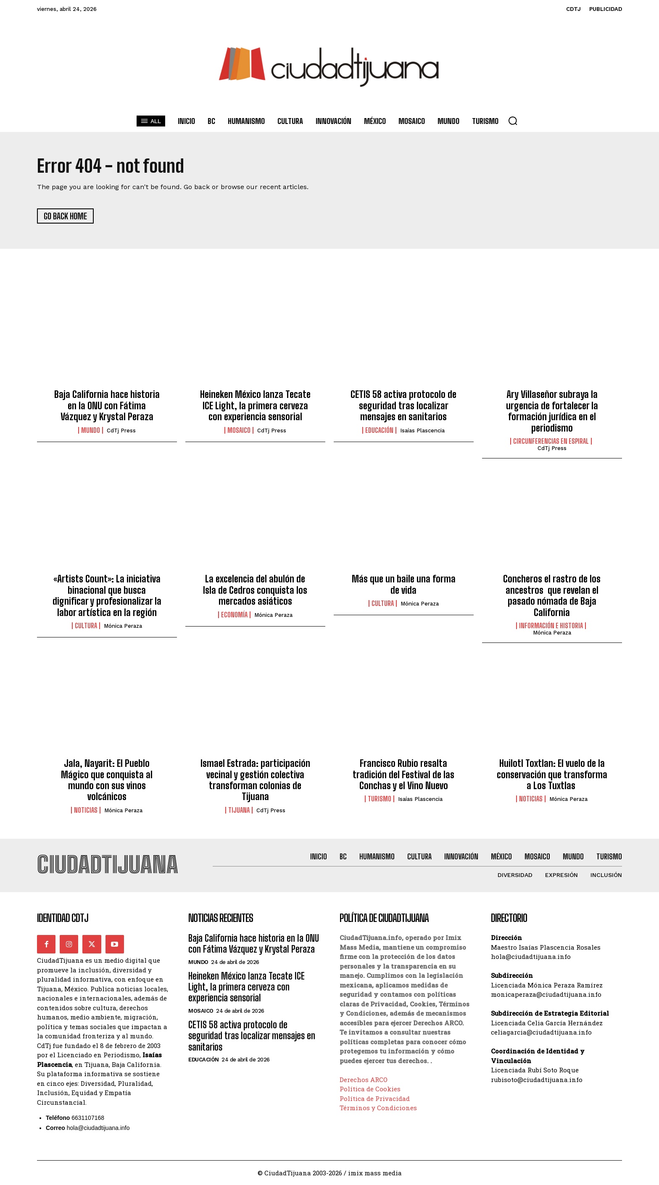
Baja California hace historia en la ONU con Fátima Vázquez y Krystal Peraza (107, 405)
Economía (234, 614)
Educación (379, 430)
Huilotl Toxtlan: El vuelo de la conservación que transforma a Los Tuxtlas (552, 774)
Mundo (90, 430)
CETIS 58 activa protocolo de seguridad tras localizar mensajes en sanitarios (403, 405)
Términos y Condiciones (378, 1107)
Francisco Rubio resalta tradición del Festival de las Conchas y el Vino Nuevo (403, 774)
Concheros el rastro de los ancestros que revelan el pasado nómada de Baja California (552, 595)
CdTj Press (121, 430)
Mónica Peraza (123, 626)
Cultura (86, 625)
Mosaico (238, 430)
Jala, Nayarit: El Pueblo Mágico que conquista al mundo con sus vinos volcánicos (107, 780)
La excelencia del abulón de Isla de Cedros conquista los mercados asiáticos (255, 590)
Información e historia (551, 625)
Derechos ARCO (363, 1079)
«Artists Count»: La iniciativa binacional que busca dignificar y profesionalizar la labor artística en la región (107, 595)
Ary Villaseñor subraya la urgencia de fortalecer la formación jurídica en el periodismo (552, 411)
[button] (513, 121)
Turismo (379, 798)
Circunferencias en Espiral (551, 441)
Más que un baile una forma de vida (404, 584)
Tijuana (239, 810)
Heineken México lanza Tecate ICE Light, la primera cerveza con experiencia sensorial (255, 405)
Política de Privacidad (375, 1098)
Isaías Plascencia (422, 430)
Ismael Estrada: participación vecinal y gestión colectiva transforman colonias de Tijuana (255, 780)
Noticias (86, 810)
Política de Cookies (370, 1089)
